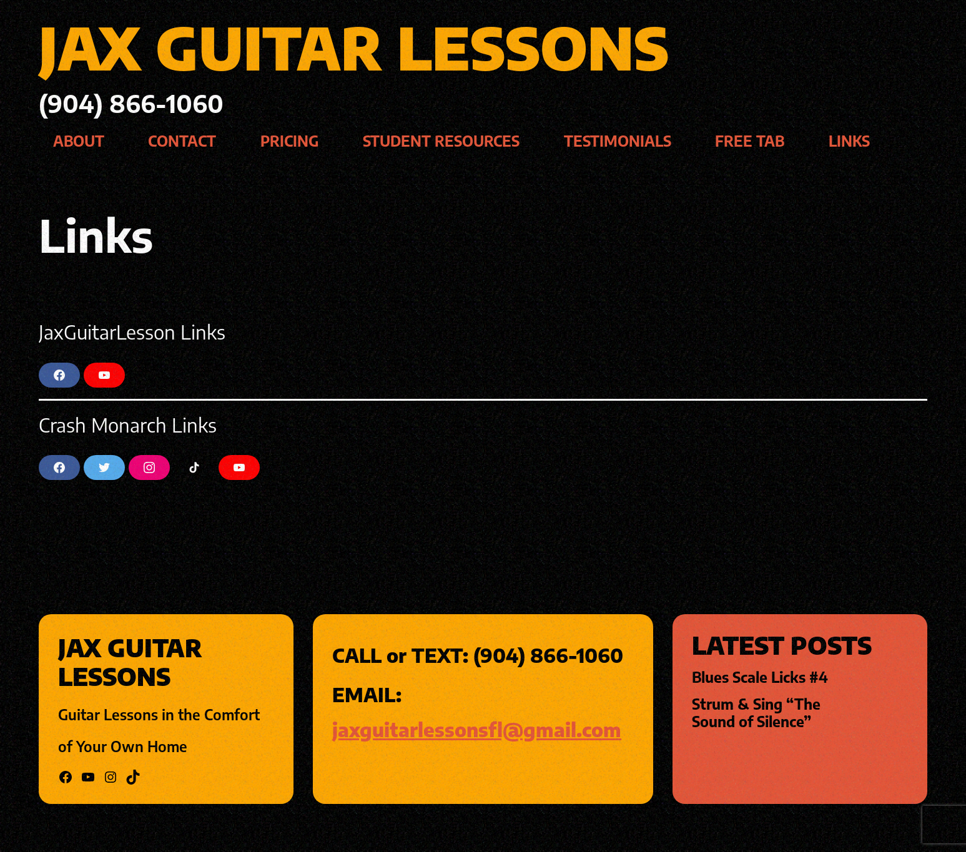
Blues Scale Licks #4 (760, 677)
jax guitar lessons (354, 47)
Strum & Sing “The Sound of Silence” (756, 712)
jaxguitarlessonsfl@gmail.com (476, 729)
